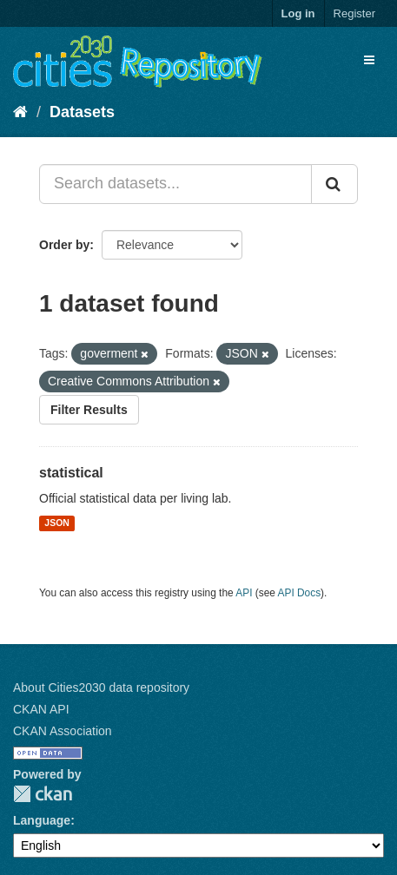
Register (354, 13)
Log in (298, 13)
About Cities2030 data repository (101, 687)
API (243, 593)
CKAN (42, 794)
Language (41, 820)
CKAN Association (62, 731)
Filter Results (89, 410)
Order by (64, 245)
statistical (71, 472)
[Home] (20, 112)
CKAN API (41, 709)
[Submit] (334, 184)
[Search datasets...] (175, 184)
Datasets (82, 112)
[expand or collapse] (369, 60)
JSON (56, 523)
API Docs (299, 593)
